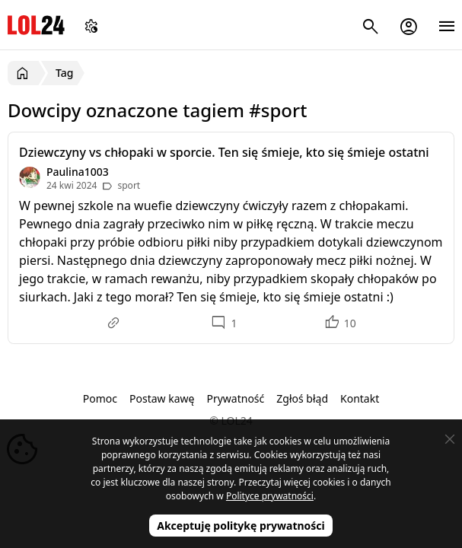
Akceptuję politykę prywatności (241, 525)
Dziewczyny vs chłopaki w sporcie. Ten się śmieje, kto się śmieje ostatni (224, 152)
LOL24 (36, 24)
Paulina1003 (77, 171)
